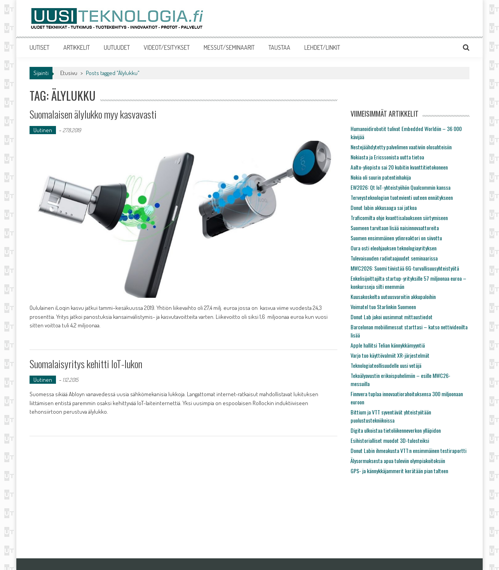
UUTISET (39, 47)
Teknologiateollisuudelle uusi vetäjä (386, 365)
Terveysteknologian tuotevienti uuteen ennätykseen (402, 197)
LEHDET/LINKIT (322, 47)
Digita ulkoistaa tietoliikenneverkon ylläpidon (396, 430)
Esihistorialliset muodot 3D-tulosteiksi (390, 440)
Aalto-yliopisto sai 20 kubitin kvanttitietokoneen (399, 167)
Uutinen (42, 130)
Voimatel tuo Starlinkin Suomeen (383, 306)
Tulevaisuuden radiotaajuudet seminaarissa (394, 258)
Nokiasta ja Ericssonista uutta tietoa (387, 157)
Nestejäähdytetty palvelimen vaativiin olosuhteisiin (401, 147)
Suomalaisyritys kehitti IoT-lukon (86, 363)
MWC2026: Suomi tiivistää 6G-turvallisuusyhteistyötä (405, 268)
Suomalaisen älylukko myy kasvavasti (93, 114)
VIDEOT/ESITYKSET (167, 47)
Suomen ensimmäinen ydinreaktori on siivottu (396, 238)
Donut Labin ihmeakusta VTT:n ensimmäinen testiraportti (408, 450)
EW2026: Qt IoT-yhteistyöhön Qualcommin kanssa (400, 187)
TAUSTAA (279, 47)
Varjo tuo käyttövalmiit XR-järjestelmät (390, 355)
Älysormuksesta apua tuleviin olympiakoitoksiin (398, 460)
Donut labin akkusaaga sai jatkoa (384, 207)
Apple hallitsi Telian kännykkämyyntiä (388, 345)
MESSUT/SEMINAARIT (229, 47)
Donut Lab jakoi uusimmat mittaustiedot (392, 317)
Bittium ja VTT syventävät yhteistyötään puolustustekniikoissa (391, 416)
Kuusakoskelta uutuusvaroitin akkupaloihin (393, 296)
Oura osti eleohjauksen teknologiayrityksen (393, 248)
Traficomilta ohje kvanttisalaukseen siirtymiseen (399, 217)
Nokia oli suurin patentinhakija (381, 177)
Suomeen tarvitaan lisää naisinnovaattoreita (395, 228)
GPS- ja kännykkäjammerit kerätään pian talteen (399, 471)
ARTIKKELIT (76, 47)
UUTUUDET (117, 47)
